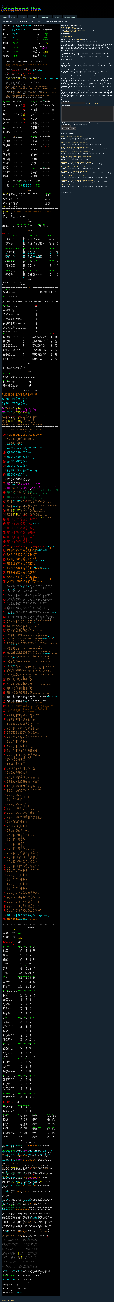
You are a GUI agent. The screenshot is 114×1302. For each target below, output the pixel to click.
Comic (57, 17)
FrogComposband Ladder (78, 30)
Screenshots (69, 17)
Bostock (79, 39)
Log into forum (93, 103)
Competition (45, 17)
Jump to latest (66, 36)
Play (13, 17)
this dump (68, 27)
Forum (32, 17)
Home (4, 17)
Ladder (22, 17)
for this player (70, 31)
